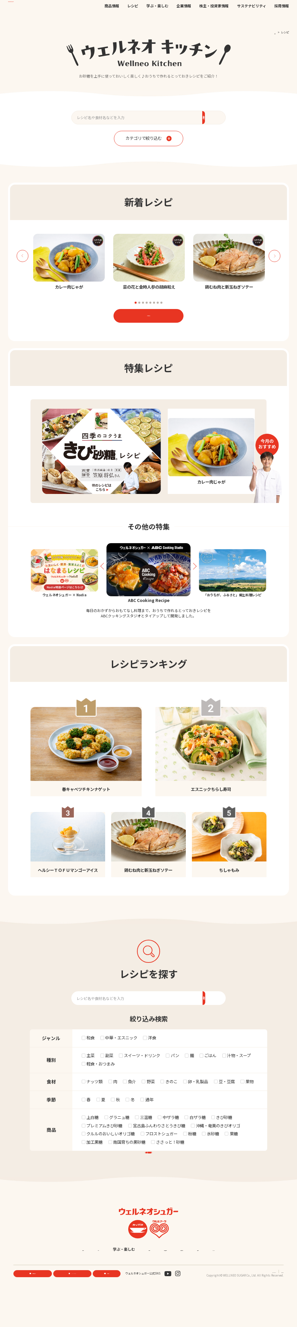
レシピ (132, 18)
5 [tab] (150, 303)
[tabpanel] (69, 262)
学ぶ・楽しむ (157, 18)
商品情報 (111, 18)
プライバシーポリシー (248, 1306)
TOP (273, 32)
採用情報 (281, 18)
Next (274, 256)
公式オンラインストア (175, 9)
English (184, 1284)
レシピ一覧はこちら (149, 315)
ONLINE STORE (74, 1308)
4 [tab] (147, 303)
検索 (266, 9)
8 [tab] (161, 303)
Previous (22, 256)
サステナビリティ (251, 18)
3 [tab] (143, 303)
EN (226, 9)
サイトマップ (276, 1306)
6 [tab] (154, 303)
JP (220, 9)
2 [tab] (139, 303)
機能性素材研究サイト (142, 9)
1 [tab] (136, 303)
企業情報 (183, 18)
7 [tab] (158, 303)
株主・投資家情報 (214, 18)
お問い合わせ (202, 9)
